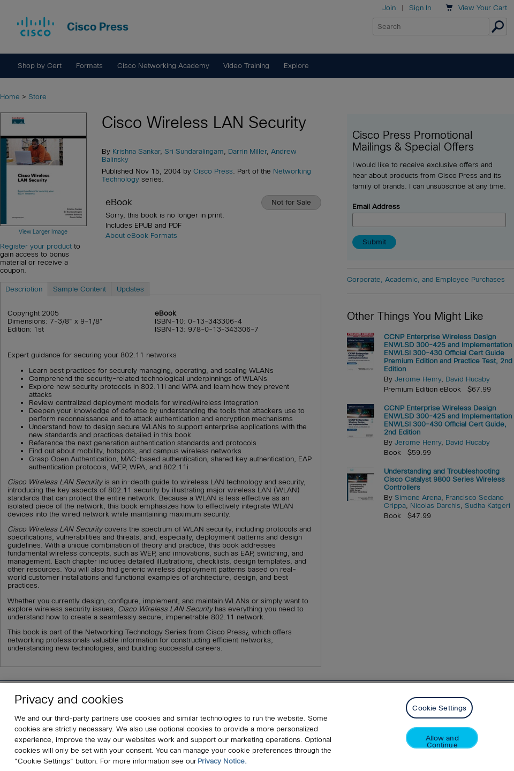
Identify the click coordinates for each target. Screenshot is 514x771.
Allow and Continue (442, 741)
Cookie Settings (439, 708)
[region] (257, 727)
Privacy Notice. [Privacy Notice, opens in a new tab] (222, 761)
